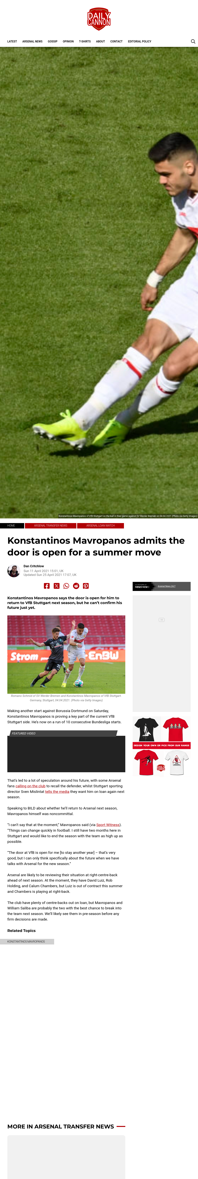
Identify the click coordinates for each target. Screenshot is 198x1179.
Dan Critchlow (34, 566)
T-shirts (85, 41)
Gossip (52, 41)
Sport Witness (107, 825)
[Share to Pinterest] (86, 586)
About (100, 41)
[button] (193, 41)
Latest (12, 41)
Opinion (68, 41)
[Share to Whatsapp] (66, 586)
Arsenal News (32, 41)
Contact (116, 41)
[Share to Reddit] (76, 586)
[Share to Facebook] (47, 586)
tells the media (57, 791)
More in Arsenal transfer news (60, 1126)
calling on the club (30, 786)
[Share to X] (56, 586)
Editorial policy (139, 41)
